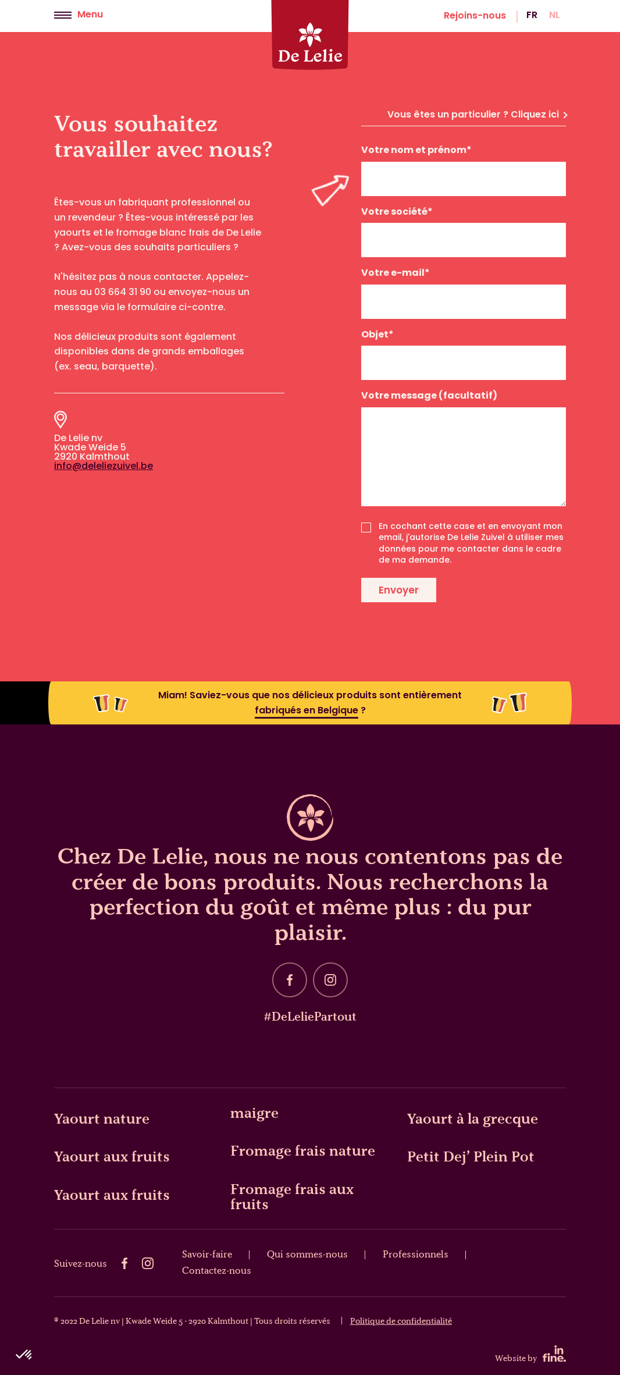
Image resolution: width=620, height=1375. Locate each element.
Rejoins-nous (475, 16)
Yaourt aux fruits (112, 1156)
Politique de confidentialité (401, 1321)
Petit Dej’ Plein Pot (471, 1156)
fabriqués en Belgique (306, 711)
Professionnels (415, 1254)
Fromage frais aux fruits (292, 1196)
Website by (530, 1354)
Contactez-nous (216, 1270)
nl (554, 15)
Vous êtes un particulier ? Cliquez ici (476, 115)
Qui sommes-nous (307, 1254)
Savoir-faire (207, 1254)
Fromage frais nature (302, 1150)
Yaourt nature (101, 1118)
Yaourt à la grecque (472, 1118)
